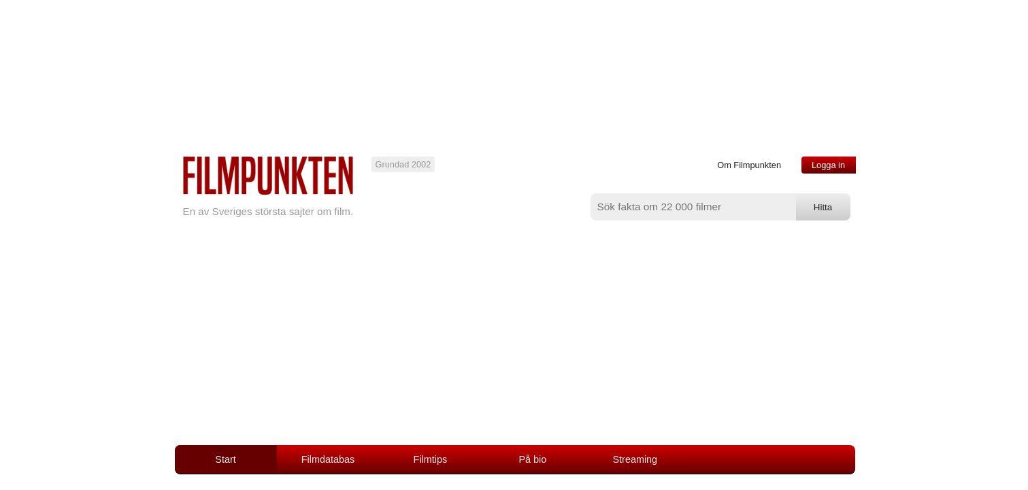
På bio (532, 459)
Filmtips (431, 459)
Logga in (828, 165)
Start (225, 459)
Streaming (635, 459)
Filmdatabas (327, 459)
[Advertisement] (514, 343)
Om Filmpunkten (749, 165)
